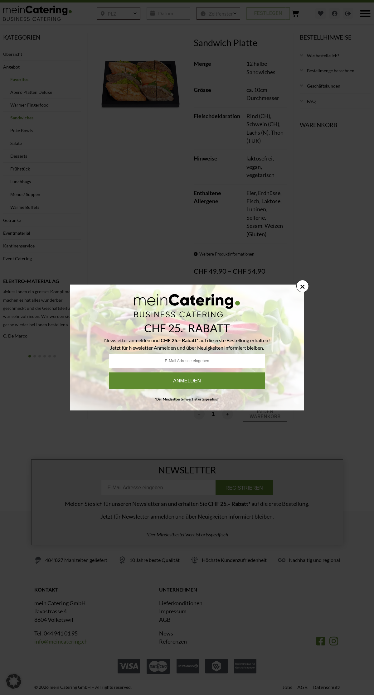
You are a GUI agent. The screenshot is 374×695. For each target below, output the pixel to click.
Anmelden (187, 380)
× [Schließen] (302, 286)
